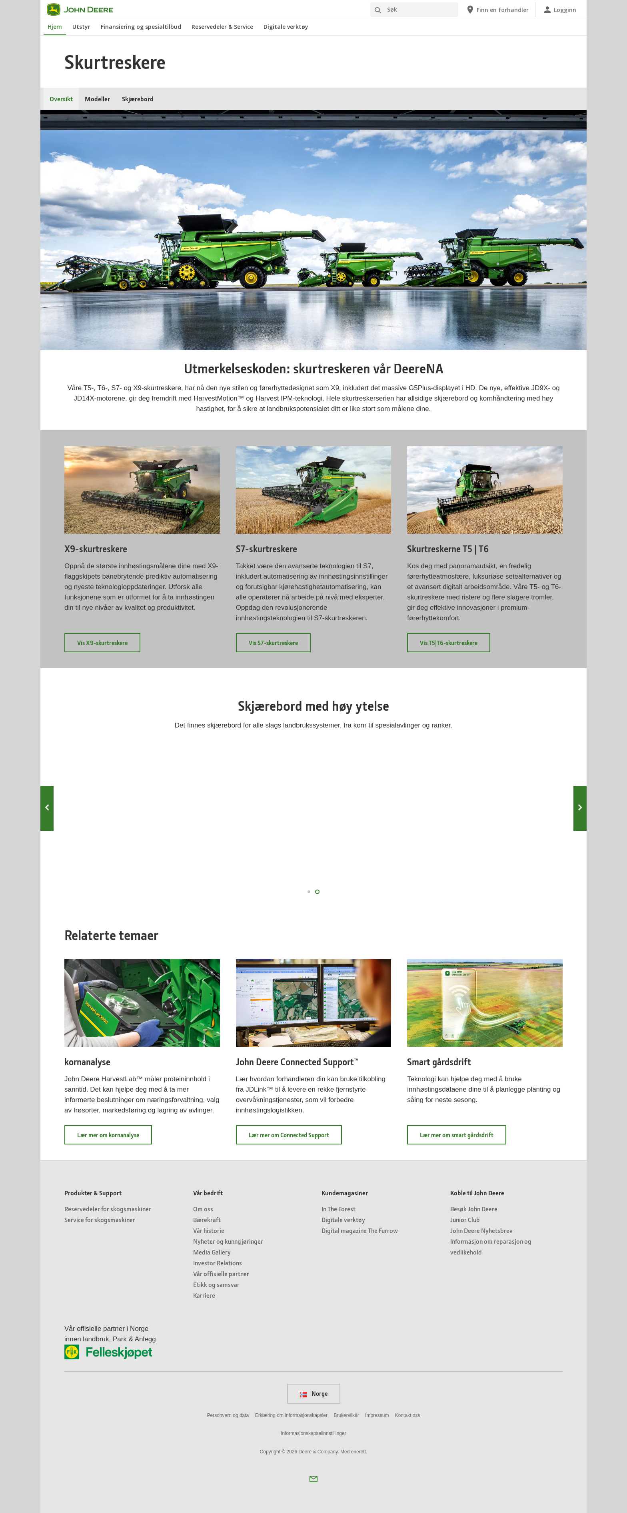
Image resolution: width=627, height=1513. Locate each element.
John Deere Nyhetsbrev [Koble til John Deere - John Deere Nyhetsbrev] (481, 1230)
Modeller (97, 98)
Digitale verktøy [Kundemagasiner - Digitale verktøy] (343, 1219)
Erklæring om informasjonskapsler (291, 1415)
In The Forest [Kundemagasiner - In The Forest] (338, 1208)
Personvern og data (228, 1415)
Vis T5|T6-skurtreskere (455, 645)
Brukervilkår (346, 1415)
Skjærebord (138, 98)
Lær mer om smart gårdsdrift (463, 1137)
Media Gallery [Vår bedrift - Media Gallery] (212, 1252)
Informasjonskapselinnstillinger (313, 1433)
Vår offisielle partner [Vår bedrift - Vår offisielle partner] (221, 1273)
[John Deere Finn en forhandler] (497, 9)
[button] (313, 1479)
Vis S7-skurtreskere (280, 645)
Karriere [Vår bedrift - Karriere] (204, 1295)
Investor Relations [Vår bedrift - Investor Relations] (217, 1262)
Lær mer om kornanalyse (114, 1137)
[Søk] (414, 9)
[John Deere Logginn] (559, 9)
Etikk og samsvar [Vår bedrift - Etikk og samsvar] (216, 1284)
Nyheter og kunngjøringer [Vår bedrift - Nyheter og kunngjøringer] (228, 1241)
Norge (313, 1393)
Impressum (377, 1415)
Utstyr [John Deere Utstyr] (81, 26)
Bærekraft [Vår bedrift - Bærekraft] (207, 1219)
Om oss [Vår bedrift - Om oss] (203, 1208)
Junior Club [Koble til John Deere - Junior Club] (465, 1219)
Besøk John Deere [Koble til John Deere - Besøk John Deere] (473, 1208)
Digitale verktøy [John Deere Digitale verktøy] (286, 26)
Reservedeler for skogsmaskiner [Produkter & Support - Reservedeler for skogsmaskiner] (107, 1208)
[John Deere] (85, 9)
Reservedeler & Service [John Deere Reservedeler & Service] (222, 26)
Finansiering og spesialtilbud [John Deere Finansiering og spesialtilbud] (141, 26)
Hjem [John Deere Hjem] (55, 26)
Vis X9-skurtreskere (108, 645)
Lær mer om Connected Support (295, 1137)
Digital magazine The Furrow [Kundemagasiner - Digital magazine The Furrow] (359, 1230)
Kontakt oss (407, 1415)
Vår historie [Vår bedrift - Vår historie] (208, 1230)
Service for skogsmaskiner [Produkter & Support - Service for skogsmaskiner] (99, 1219)
